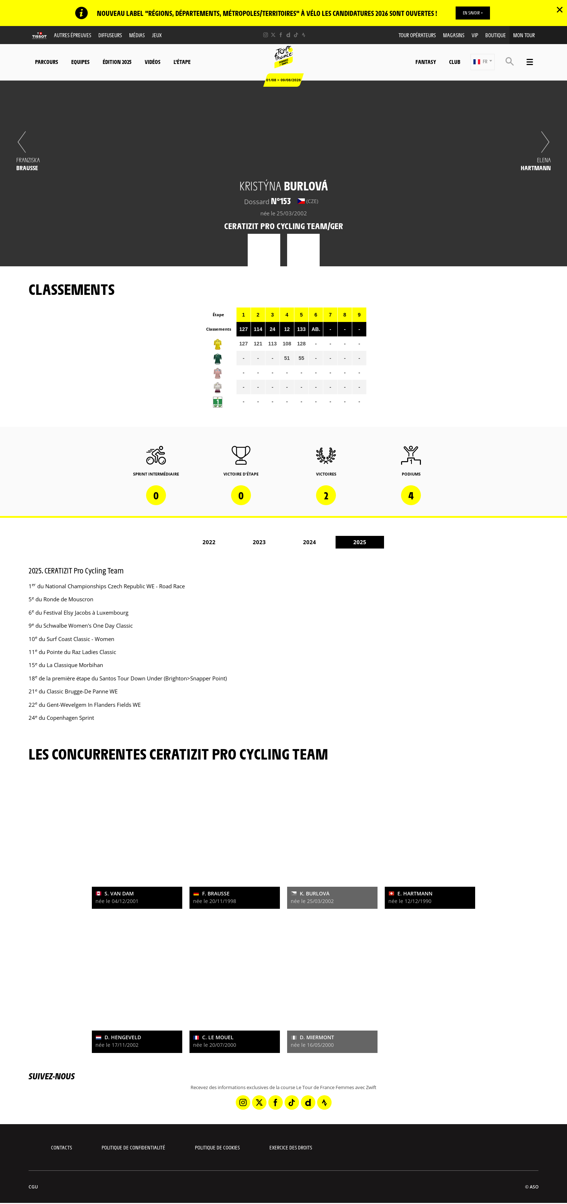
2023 (259, 542)
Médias (137, 34)
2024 (309, 542)
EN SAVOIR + (473, 13)
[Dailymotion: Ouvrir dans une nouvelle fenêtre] (288, 35)
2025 (359, 542)
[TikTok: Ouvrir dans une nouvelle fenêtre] (296, 35)
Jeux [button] (157, 34)
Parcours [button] (46, 61)
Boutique (495, 34)
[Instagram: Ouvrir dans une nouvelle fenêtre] (265, 35)
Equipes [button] (80, 61)
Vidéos (153, 61)
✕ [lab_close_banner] (559, 9)
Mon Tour (524, 34)
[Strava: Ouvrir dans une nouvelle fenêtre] (303, 35)
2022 (209, 542)
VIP (475, 34)
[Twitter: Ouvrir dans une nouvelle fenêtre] (273, 35)
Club (454, 61)
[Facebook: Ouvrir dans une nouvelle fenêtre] (281, 35)
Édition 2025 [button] (117, 61)
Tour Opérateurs (417, 34)
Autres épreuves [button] (72, 34)
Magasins (453, 34)
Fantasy (425, 61)
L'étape (182, 61)
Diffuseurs (110, 34)
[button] (482, 62)
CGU (33, 1187)
